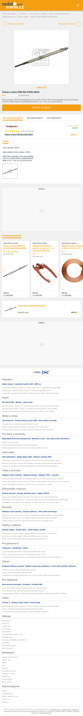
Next (80, 269)
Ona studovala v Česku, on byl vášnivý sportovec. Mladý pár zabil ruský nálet (27, 429)
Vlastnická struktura (45, 713)
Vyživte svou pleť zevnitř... (10, 442)
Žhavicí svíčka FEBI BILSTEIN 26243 (19, 134)
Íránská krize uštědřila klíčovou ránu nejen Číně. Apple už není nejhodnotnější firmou (30, 497)
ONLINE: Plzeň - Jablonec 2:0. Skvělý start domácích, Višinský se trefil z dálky (28, 411)
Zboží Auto (5, 642)
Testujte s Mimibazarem (10, 657)
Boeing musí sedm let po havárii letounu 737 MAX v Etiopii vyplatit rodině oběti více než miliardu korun (36, 481)
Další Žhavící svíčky (10, 243)
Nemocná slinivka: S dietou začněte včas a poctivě (19, 570)
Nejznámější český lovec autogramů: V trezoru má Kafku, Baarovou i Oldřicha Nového (30, 606)
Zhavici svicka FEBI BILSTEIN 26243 (20, 92)
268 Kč (73, 135)
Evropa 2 (5, 702)
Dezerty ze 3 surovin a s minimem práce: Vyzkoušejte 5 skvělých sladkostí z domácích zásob (33, 515)
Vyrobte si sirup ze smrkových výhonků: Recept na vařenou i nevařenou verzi (27, 521)
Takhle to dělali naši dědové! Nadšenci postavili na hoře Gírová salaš (24, 427)
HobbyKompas (7, 637)
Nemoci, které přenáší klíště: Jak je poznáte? (17, 572)
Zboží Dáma (6, 629)
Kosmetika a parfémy (9, 671)
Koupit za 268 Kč (41, 108)
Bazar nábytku (7, 682)
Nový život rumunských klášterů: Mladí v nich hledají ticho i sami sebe (25, 536)
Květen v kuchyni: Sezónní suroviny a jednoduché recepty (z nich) (24, 554)
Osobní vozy (6, 626)
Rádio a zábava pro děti (10, 696)
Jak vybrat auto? (7, 648)
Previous (3, 269)
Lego (3, 665)
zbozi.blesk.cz (6, 631)
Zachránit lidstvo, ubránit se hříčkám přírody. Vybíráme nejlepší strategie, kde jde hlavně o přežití (34, 593)
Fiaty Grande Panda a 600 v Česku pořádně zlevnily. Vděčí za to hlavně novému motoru (31, 460)
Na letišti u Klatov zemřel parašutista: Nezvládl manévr (20, 424)
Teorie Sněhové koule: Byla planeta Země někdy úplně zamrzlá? (23, 591)
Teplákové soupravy (8, 673)
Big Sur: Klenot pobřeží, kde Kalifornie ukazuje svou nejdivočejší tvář (24, 539)
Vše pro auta (34, 14)
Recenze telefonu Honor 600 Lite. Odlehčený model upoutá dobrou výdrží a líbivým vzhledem (33, 479)
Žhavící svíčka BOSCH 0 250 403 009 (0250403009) (14, 247)
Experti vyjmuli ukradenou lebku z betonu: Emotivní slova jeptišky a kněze (26, 390)
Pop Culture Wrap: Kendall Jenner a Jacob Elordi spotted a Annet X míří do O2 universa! (31, 557)
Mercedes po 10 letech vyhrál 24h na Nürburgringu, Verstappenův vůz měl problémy (30, 466)
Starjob (4, 691)
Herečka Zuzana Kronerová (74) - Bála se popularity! (19, 445)
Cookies (69, 711)
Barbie (4, 662)
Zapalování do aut (8, 17)
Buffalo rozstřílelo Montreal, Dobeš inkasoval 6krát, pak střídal (22, 609)
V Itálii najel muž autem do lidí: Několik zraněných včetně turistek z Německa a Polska (30, 393)
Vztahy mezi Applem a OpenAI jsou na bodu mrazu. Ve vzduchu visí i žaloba (27, 484)
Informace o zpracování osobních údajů (52, 711)
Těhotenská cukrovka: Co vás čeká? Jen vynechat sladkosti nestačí (24, 448)
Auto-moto (23, 14)
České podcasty (7, 693)
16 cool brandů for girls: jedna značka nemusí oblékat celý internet (24, 551)
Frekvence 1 (6, 699)
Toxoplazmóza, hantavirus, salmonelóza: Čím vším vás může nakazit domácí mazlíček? (31, 575)
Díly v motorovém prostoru (59, 14)
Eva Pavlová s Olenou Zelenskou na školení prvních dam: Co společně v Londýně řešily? (31, 387)
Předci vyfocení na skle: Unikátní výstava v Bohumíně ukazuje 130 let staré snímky (29, 533)
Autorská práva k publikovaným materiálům (64, 709)
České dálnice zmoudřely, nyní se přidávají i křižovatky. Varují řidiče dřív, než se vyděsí (30, 502)
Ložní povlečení (7, 679)
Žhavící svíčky (23, 17)
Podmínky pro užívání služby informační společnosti (21, 711)
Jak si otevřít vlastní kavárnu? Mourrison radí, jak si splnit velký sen (24, 588)
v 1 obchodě (8, 295)
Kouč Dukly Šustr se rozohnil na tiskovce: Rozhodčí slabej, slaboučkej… (26, 611)
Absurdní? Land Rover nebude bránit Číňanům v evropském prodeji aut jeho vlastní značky (32, 463)
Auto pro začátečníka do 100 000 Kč (14, 640)
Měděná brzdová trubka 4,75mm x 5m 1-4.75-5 (72, 247)
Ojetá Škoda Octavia (9, 645)
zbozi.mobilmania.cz (9, 14)
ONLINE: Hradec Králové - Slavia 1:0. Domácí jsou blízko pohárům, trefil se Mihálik (29, 408)
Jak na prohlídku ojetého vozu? (12, 634)
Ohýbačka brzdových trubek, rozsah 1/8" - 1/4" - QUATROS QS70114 (44, 248)
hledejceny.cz (6, 621)
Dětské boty (6, 676)
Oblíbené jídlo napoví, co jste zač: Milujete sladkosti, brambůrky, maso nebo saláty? (29, 518)
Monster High (6, 660)
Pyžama (5, 668)
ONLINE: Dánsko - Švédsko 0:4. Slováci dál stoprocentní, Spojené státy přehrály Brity (30, 406)
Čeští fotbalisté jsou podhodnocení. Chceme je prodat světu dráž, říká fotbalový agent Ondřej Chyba (35, 500)
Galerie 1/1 (41, 87)
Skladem (75, 128)
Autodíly (44, 14)
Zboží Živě (5, 623)
